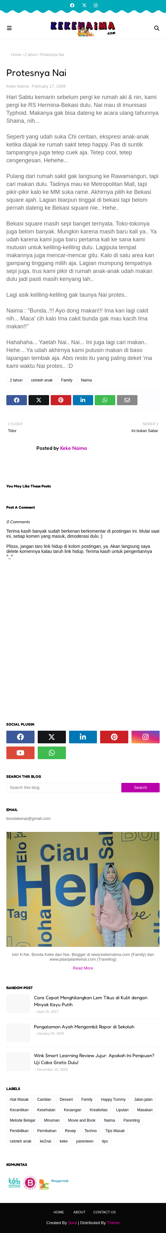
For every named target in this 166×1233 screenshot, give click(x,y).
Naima (86, 380)
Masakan (145, 1110)
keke (63, 1141)
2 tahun (30, 55)
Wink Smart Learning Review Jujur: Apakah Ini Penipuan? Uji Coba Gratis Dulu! (94, 1059)
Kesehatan (46, 1110)
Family (66, 380)
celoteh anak (42, 380)
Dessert (66, 1099)
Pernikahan (46, 1131)
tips (105, 1141)
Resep (70, 1131)
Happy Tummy (113, 1099)
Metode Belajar (22, 1120)
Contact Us (104, 1212)
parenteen (84, 1141)
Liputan (122, 1110)
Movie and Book (81, 1120)
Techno (91, 1131)
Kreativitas (99, 1110)
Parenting (132, 1120)
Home (16, 55)
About (79, 1212)
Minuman (52, 1120)
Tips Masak (115, 1131)
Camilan (44, 1099)
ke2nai (45, 1141)
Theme (113, 1222)
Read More (83, 968)
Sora (72, 1222)
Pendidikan (19, 1131)
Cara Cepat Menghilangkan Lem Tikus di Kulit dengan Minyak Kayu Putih (90, 1001)
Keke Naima (17, 86)
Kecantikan (19, 1110)
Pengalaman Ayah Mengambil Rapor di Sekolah (84, 1027)
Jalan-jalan (143, 1099)
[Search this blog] (63, 787)
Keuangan (72, 1110)
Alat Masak (19, 1099)
